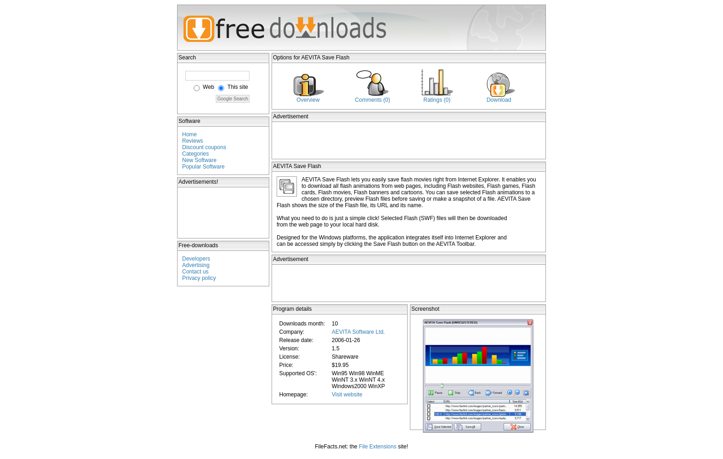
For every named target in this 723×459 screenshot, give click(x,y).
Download (498, 100)
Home (189, 134)
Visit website (347, 394)
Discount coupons (204, 147)
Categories (195, 154)
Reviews (192, 141)
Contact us (195, 271)
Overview (308, 100)
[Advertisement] (223, 212)
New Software (199, 160)
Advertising (195, 265)
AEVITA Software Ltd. (358, 332)
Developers (196, 259)
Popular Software (203, 166)
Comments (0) (372, 100)
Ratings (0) (436, 100)
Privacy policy (199, 278)
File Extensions (377, 446)
